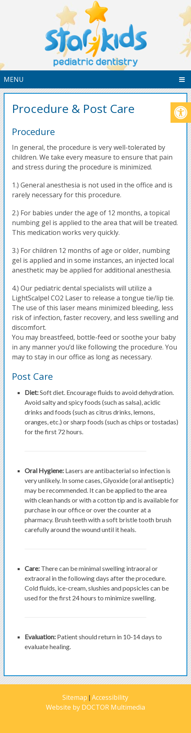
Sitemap (74, 697)
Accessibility (110, 697)
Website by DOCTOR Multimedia (95, 707)
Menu (14, 79)
